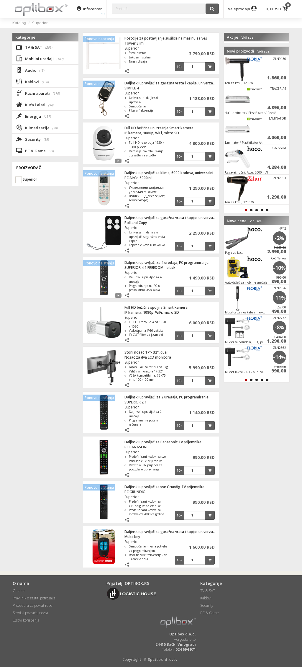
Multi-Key (132, 536)
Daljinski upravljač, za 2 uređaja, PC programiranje (166, 397)
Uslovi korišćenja (26, 620)
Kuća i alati (35, 104)
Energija (33, 116)
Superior (40, 22)
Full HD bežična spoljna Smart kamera (156, 307)
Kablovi (32, 81)
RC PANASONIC (137, 446)
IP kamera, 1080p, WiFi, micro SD (151, 132)
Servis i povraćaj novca (30, 612)
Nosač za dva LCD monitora (147, 357)
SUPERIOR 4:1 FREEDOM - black (149, 267)
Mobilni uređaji (40, 58)
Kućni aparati (38, 93)
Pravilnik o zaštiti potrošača (34, 598)
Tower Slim (134, 43)
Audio (30, 70)
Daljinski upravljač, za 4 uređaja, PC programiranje (166, 262)
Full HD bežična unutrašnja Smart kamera (158, 127)
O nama (19, 590)
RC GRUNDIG (134, 491)
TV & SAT (34, 47)
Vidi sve (247, 37)
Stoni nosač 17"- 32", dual (146, 352)
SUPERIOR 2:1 (135, 402)
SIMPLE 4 (131, 88)
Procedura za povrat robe (32, 605)
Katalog (19, 22)
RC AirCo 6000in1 (138, 177)
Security (32, 139)
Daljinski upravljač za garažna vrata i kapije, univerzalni (170, 83)
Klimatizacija (37, 127)
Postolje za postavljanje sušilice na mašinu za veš (165, 38)
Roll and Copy (135, 222)
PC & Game (35, 150)
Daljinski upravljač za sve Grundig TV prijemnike (164, 486)
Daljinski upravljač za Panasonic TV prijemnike (162, 441)
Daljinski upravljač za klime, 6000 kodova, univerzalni (168, 172)
